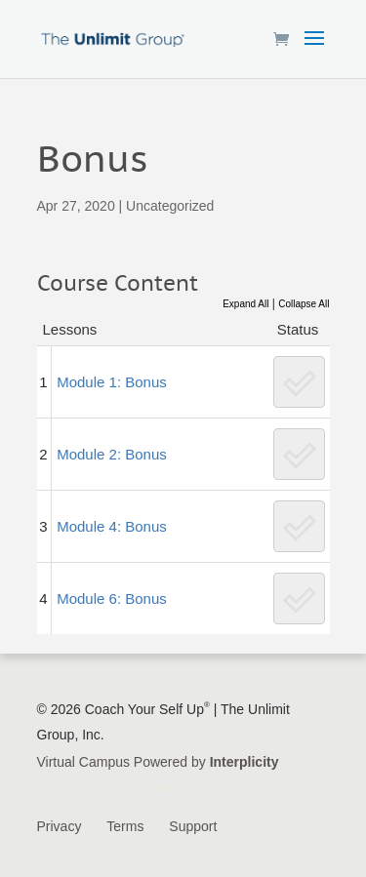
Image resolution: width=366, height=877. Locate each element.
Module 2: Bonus (112, 454)
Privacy (59, 826)
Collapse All (303, 304)
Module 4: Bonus (112, 526)
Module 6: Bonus (112, 598)
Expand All (245, 304)
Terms (124, 826)
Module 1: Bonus (112, 382)
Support (193, 826)
